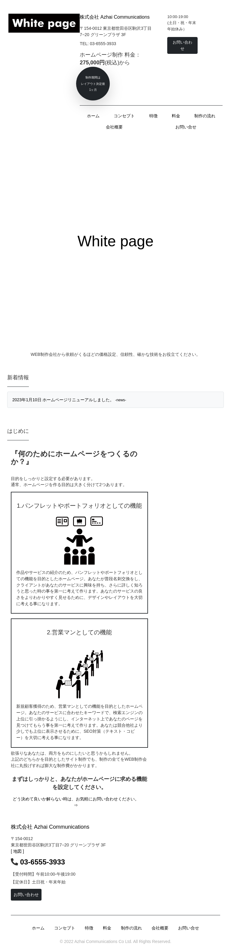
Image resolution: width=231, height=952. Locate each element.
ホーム (93, 115)
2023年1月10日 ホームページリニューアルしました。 (69, 399)
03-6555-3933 (42, 862)
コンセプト (124, 115)
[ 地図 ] (17, 851)
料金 (176, 115)
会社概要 (114, 127)
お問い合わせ (26, 894)
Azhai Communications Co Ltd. (102, 941)
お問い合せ (185, 127)
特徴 (153, 115)
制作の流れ (204, 115)
